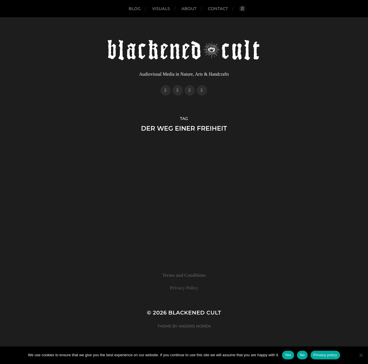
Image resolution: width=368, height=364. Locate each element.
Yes (288, 355)
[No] (361, 355)
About (188, 8)
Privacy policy (325, 355)
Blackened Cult (194, 312)
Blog (135, 8)
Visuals (161, 8)
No (302, 355)
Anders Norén (195, 326)
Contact (218, 8)
